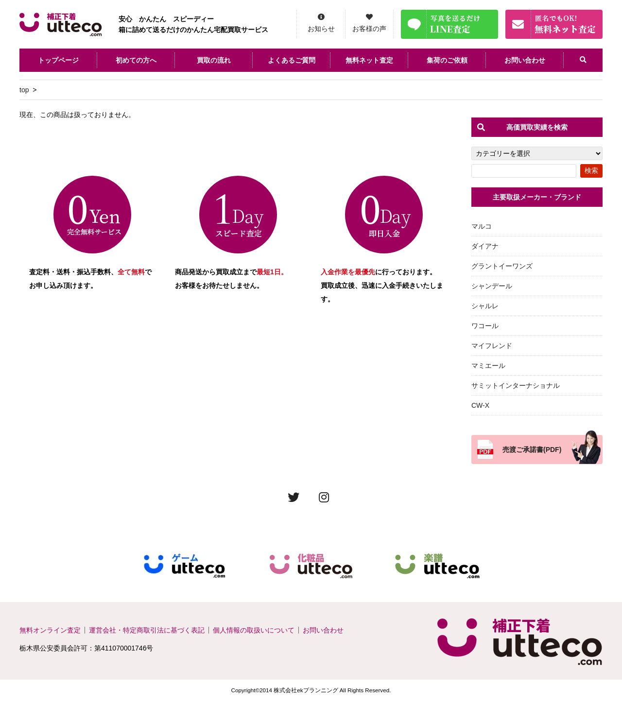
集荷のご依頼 (447, 60)
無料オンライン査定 (50, 630)
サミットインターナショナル (515, 385)
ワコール (485, 326)
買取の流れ (214, 60)
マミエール (488, 365)
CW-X (480, 405)
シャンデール (491, 286)
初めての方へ (136, 60)
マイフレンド (491, 346)
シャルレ (485, 306)
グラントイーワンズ (502, 266)
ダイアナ (485, 246)
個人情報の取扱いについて (253, 630)
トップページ (58, 60)
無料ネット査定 (369, 60)
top (24, 90)
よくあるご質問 (291, 60)
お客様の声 (369, 29)
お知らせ (321, 29)
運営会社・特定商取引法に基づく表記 (147, 630)
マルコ (481, 226)
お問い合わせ (524, 60)
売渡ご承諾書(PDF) (531, 449)
